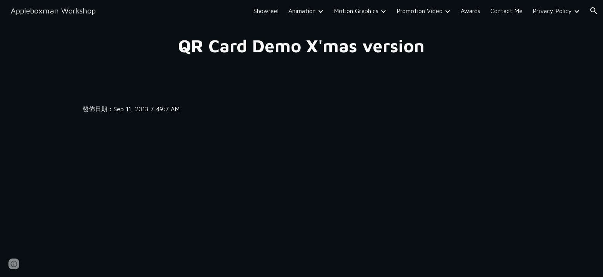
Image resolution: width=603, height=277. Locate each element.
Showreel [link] (265, 10)
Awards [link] (470, 10)
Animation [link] (302, 10)
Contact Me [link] (506, 10)
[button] (594, 11)
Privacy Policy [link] (552, 10)
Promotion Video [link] (419, 10)
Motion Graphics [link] (356, 10)
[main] (301, 46)
